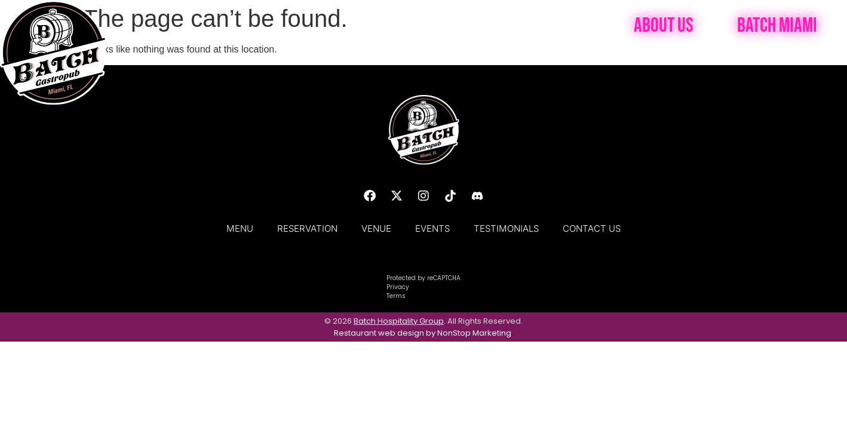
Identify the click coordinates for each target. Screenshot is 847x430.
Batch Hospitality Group (399, 321)
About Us (663, 25)
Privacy (397, 286)
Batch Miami (777, 25)
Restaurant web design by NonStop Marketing (422, 333)
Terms (396, 295)
